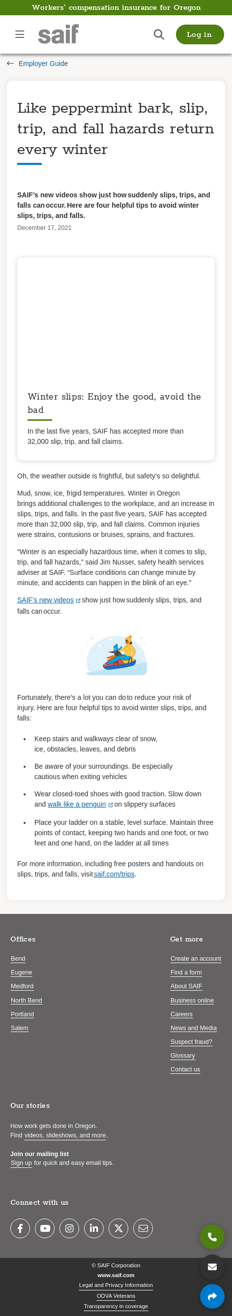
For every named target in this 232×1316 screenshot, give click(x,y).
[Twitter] (118, 1228)
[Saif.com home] (68, 34)
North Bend (26, 1000)
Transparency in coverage (116, 1306)
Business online (192, 1000)
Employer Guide (37, 63)
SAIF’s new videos (45, 600)
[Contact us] (212, 1266)
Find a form (186, 972)
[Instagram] (69, 1228)
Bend (18, 958)
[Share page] (212, 1296)
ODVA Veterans (116, 1296)
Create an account (196, 958)
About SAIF (186, 986)
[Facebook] (20, 1228)
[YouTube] (45, 1228)
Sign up (21, 1162)
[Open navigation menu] (19, 34)
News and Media (194, 1028)
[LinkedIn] (94, 1228)
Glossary (183, 1055)
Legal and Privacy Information (116, 1285)
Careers (182, 1014)
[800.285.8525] (212, 1236)
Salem (20, 1028)
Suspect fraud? (191, 1041)
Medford (22, 986)
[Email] (143, 1228)
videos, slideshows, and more (65, 1135)
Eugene (21, 972)
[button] (200, 34)
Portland (22, 1014)
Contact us (185, 1069)
